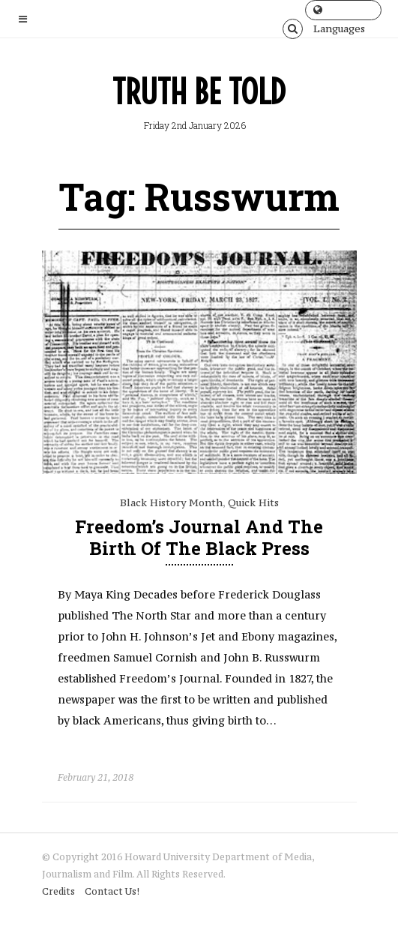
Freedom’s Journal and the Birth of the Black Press (199, 537)
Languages (339, 12)
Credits (58, 891)
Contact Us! (112, 891)
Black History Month (171, 502)
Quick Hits (253, 502)
